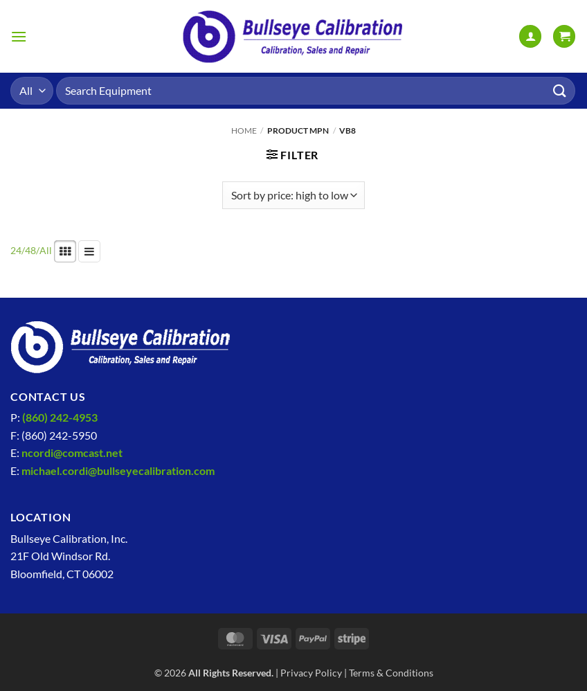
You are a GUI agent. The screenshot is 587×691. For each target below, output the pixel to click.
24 (15, 250)
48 (30, 250)
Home (244, 130)
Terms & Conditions (391, 673)
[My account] (530, 36)
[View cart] (564, 36)
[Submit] (560, 90)
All (45, 250)
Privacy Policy (311, 673)
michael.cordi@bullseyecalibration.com (118, 470)
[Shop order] (293, 195)
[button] (18, 36)
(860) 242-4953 (60, 417)
